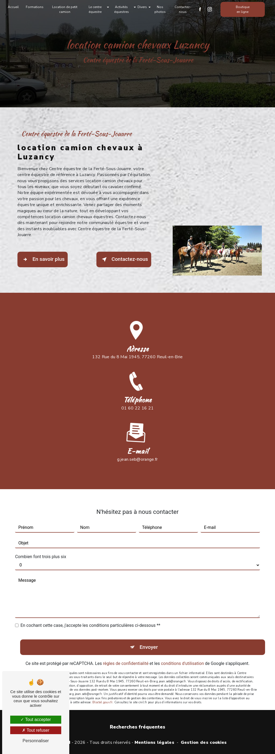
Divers (142, 7)
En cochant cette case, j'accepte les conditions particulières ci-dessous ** (90, 616)
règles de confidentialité (126, 654)
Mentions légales (154, 742)
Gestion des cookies (204, 742)
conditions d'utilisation (182, 654)
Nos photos (160, 9)
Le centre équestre (95, 9)
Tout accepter (35, 719)
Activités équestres (121, 9)
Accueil (13, 7)
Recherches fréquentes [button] (137, 727)
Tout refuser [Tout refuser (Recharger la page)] (35, 730)
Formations (35, 7)
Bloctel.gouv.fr (102, 693)
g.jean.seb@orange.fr (137, 450)
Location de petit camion (64, 9)
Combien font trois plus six (40, 547)
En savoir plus (42, 259)
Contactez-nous (183, 9)
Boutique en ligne (242, 9)
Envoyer (149, 638)
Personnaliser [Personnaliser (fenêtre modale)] (36, 740)
